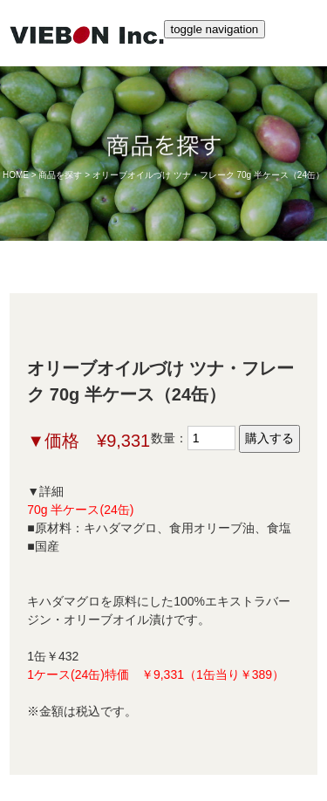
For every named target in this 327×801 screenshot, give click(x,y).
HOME (16, 175)
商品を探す (60, 175)
